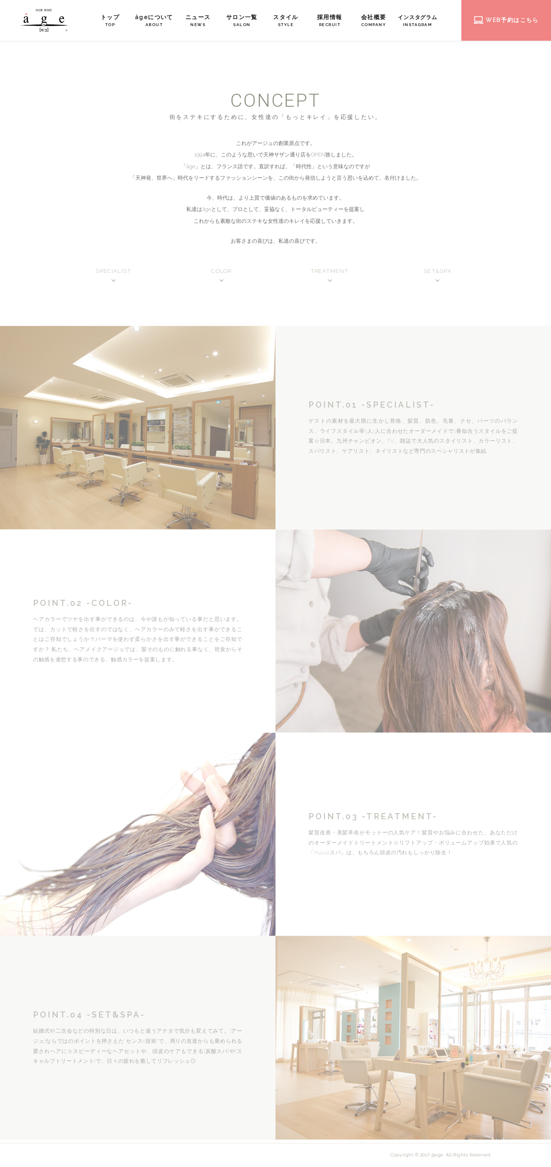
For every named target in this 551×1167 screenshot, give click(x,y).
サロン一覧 (243, 21)
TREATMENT (329, 272)
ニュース (200, 21)
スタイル (287, 21)
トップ (112, 21)
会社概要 (375, 21)
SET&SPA (437, 272)
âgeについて (156, 21)
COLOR (221, 272)
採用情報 (331, 21)
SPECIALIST (113, 272)
